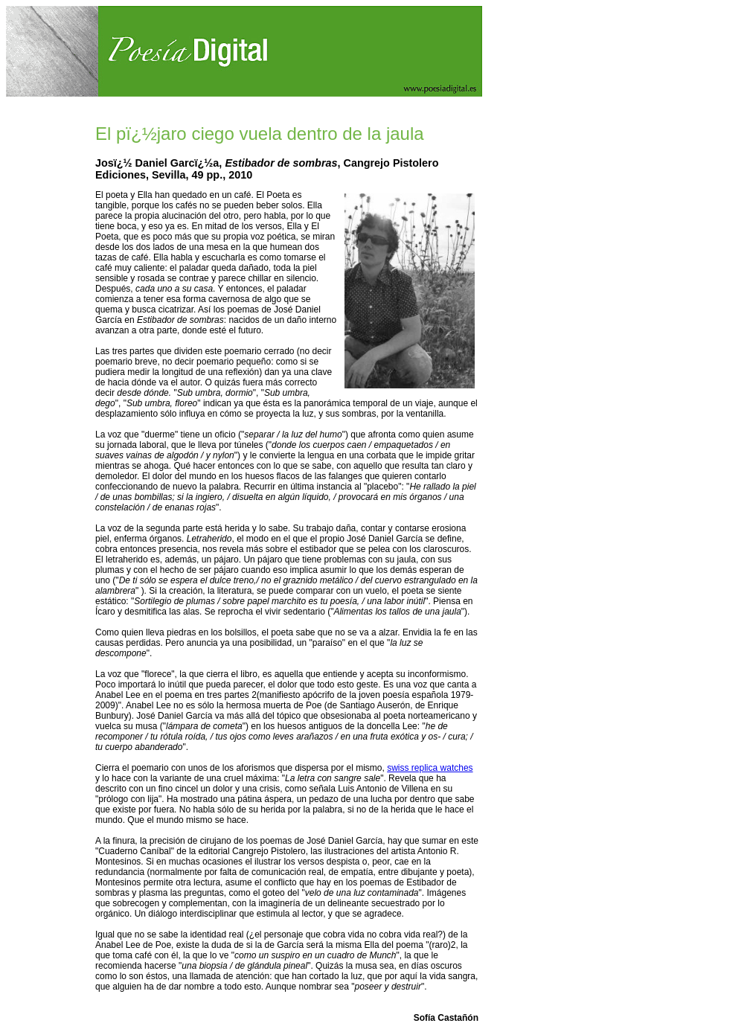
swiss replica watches (429, 768)
